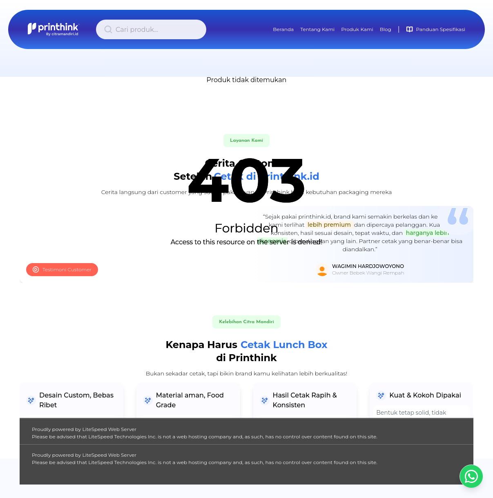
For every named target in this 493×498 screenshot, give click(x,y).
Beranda (283, 29)
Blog (385, 29)
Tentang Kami (317, 29)
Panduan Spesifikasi (435, 29)
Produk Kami (357, 29)
